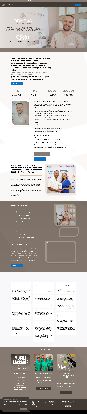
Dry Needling (22, 224)
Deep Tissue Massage (24, 212)
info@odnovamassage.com (52, 406)
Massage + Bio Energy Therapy (27, 237)
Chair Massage (23, 221)
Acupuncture (22, 228)
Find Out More (43, 388)
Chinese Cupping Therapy (25, 231)
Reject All (16, 409)
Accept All (23, 409)
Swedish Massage (23, 208)
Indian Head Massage (24, 218)
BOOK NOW (17, 83)
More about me (41, 154)
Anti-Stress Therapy (24, 215)
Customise (8, 409)
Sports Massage (23, 234)
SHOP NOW (66, 392)
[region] (15, 404)
